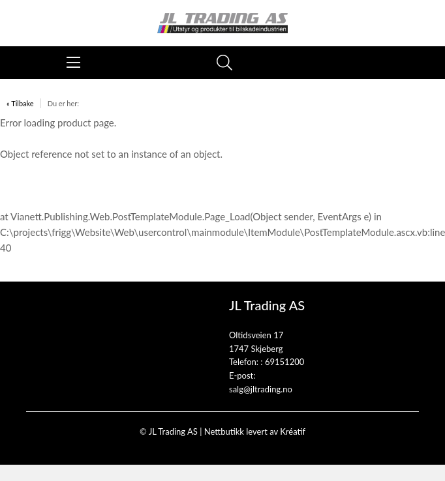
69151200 (284, 362)
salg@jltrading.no (260, 389)
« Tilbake (20, 103)
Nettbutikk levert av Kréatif (254, 431)
